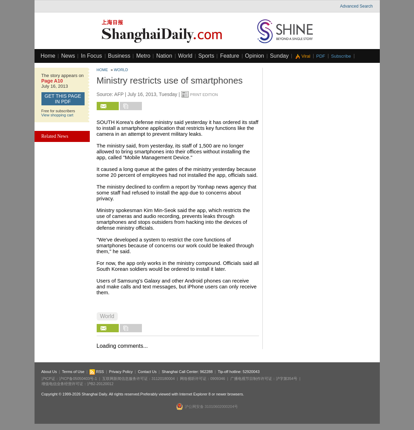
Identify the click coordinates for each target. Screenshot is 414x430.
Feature (229, 56)
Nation (164, 56)
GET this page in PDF (63, 98)
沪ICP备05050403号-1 (78, 378)
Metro (143, 56)
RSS (96, 372)
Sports (206, 56)
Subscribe (341, 56)
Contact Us (147, 372)
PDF (320, 56)
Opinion (254, 56)
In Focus (91, 56)
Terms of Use (73, 372)
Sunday (279, 56)
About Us (49, 372)
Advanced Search (356, 6)
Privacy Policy (121, 372)
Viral (305, 56)
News (68, 56)
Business (119, 56)
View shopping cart (57, 115)
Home (48, 56)
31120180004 (163, 378)
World (185, 56)
